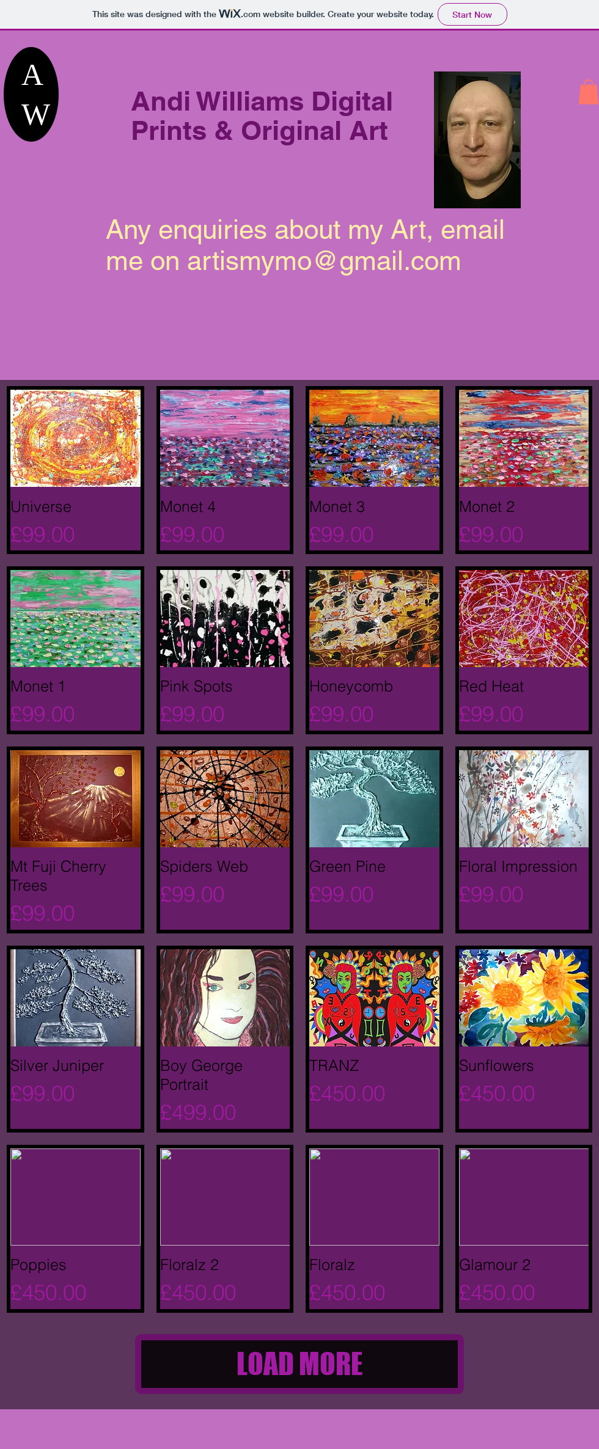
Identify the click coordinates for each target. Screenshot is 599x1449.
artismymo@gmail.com (324, 260)
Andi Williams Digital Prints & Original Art (262, 115)
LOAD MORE (300, 1363)
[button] (588, 91)
